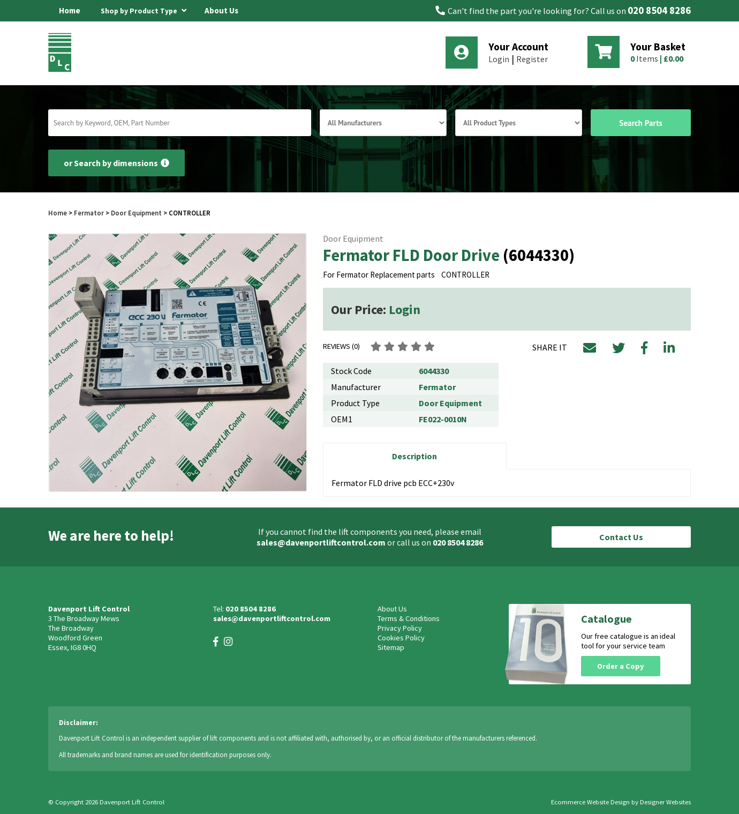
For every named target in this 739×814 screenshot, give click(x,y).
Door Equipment (136, 212)
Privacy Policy (400, 628)
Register (532, 59)
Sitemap (391, 647)
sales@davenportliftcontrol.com (321, 542)
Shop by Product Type (143, 9)
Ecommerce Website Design (590, 802)
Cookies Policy (401, 638)
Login (498, 59)
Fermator (89, 212)
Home (69, 10)
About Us (221, 10)
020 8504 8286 (659, 10)
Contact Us (621, 537)
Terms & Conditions (409, 618)
